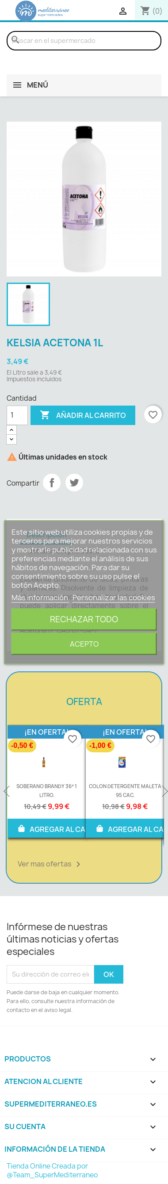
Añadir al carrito (83, 415)
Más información (40, 597)
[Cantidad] (17, 415)
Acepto (84, 643)
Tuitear (74, 482)
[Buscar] (84, 40)
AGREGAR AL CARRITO (62, 828)
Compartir (52, 482)
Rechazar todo (84, 619)
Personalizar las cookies (114, 597)
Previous (7, 792)
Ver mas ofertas (51, 864)
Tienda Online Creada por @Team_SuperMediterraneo (52, 1170)
